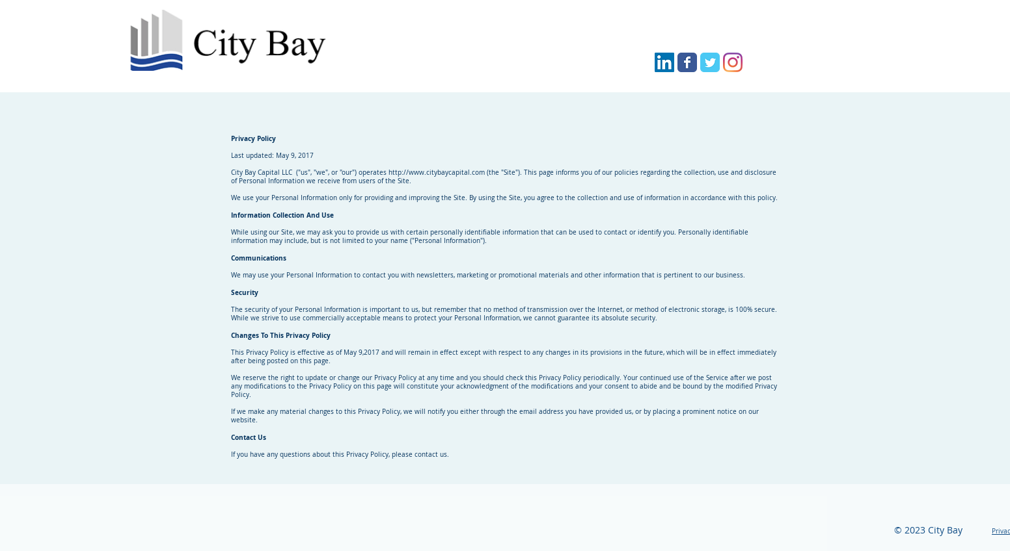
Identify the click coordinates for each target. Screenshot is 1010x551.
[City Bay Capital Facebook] (687, 62)
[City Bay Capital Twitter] (710, 62)
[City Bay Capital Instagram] (733, 62)
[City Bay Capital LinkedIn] (664, 62)
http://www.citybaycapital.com (437, 172)
